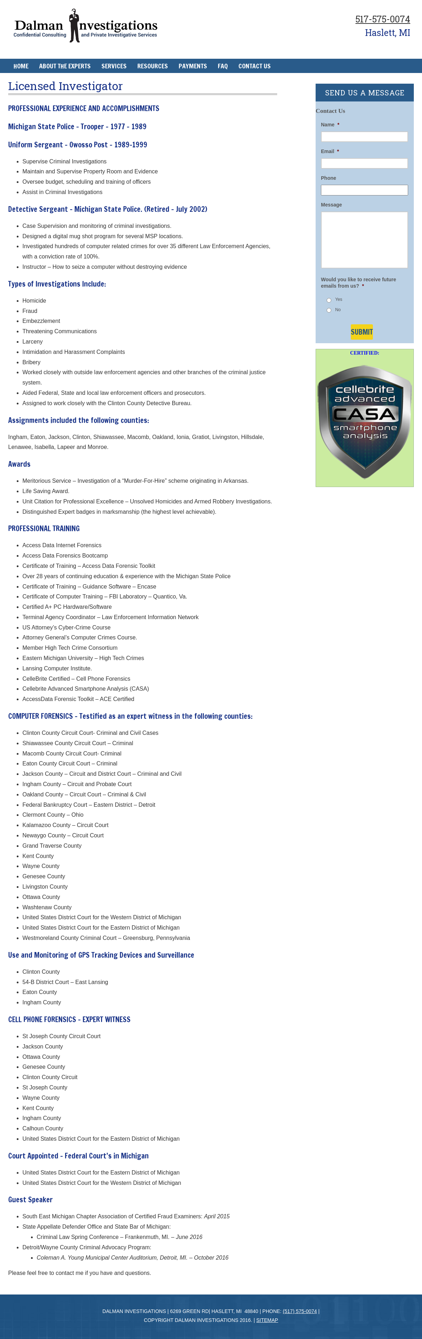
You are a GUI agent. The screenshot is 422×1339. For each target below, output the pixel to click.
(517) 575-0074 (300, 1311)
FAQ (223, 65)
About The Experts (65, 65)
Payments (193, 65)
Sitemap (267, 1320)
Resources (152, 65)
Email (330, 151)
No (338, 309)
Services (114, 65)
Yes (338, 299)
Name (330, 124)
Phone (328, 178)
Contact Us (254, 65)
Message (331, 205)
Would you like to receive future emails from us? (358, 283)
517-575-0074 (382, 19)
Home (21, 65)
